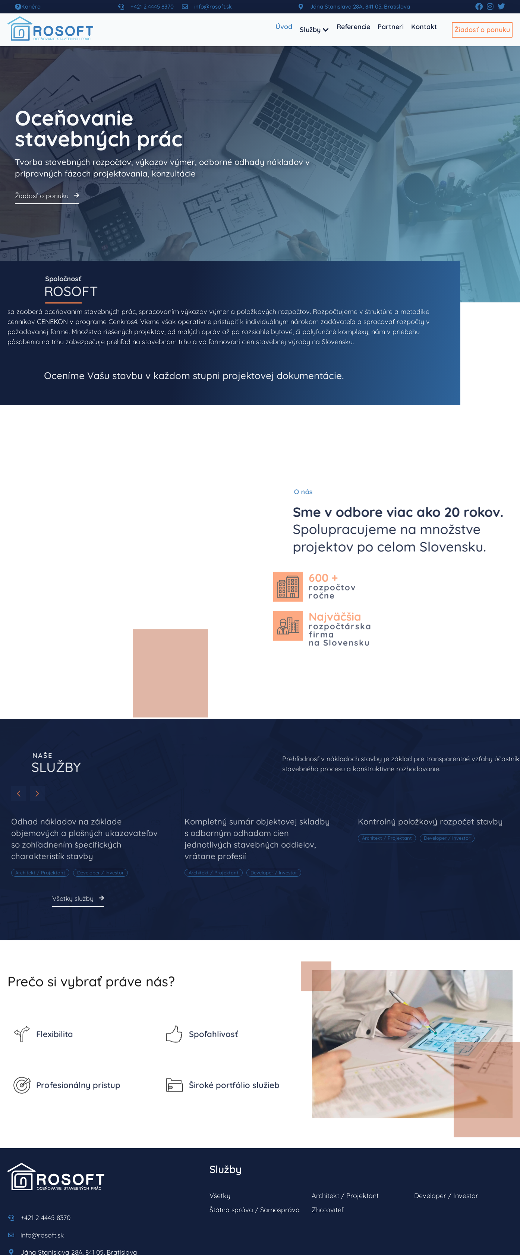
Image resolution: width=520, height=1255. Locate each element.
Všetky (219, 1116)
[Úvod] (284, 27)
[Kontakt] (424, 27)
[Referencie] (353, 27)
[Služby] (314, 30)
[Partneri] (390, 27)
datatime (113, 1238)
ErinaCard (145, 1238)
